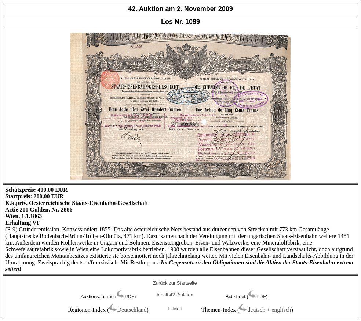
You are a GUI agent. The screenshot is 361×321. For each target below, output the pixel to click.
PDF (129, 296)
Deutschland (132, 310)
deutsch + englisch (269, 310)
